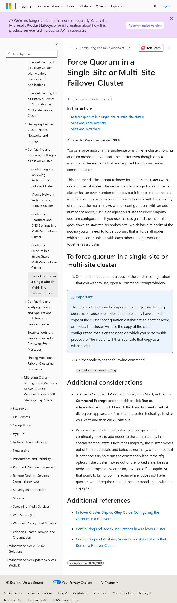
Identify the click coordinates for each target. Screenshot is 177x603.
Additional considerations (88, 122)
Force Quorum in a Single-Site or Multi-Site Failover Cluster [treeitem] (43, 284)
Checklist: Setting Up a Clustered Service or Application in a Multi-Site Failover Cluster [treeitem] (42, 104)
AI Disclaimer (13, 593)
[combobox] (32, 54)
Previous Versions (40, 593)
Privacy (99, 593)
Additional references (85, 128)
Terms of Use (13, 600)
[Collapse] (56, 44)
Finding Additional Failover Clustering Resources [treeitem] (41, 363)
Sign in (166, 6)
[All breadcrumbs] (71, 48)
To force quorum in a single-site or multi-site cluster (107, 116)
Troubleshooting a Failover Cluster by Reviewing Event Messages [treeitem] (41, 340)
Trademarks (35, 600)
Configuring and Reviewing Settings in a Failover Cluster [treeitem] (42, 177)
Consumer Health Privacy (130, 593)
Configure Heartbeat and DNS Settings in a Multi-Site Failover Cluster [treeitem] (44, 225)
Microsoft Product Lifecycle (32, 25)
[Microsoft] (9, 6)
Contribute (80, 593)
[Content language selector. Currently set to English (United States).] (25, 582)
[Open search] (155, 6)
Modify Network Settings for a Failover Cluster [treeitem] (42, 200)
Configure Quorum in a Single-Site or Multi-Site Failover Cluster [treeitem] (44, 256)
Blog (61, 593)
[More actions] (169, 48)
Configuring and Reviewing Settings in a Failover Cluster (103, 48)
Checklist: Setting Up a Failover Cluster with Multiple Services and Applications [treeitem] (42, 73)
